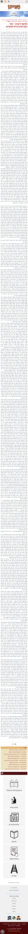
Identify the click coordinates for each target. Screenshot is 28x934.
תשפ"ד (8, 21)
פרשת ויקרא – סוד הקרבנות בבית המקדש (16, 25)
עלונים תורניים (9, 20)
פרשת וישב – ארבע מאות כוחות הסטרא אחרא (15, 769)
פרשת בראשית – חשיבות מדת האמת (17, 750)
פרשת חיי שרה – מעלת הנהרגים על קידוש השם (15, 760)
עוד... (24, 748)
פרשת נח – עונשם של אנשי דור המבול (17, 752)
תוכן (16, 20)
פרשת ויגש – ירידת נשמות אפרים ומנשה (17, 758)
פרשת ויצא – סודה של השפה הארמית (17, 765)
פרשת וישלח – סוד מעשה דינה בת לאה (17, 767)
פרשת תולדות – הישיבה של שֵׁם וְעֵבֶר (17, 762)
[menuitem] (14, 784)
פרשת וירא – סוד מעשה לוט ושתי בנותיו (17, 756)
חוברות (14, 903)
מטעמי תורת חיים (16, 21)
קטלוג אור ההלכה (14, 896)
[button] (8, 1)
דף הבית (25, 20)
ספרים (14, 898)
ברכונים (14, 906)
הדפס (13, 744)
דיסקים (14, 909)
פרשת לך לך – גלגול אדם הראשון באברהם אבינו (15, 754)
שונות (14, 911)
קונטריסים (14, 901)
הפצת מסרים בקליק (14, 890)
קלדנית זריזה (14, 888)
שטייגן (20, 20)
